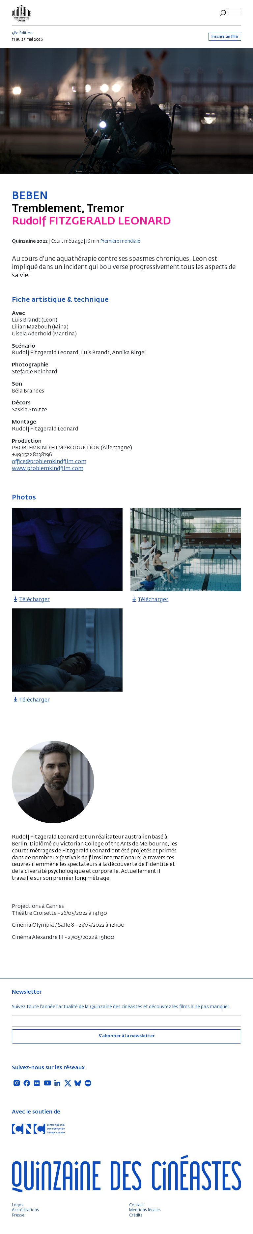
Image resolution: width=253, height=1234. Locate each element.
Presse (18, 1215)
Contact (136, 1205)
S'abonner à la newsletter (126, 1036)
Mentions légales (145, 1210)
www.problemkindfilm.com (47, 468)
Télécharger (31, 599)
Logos (17, 1205)
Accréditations (25, 1210)
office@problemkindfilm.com (49, 461)
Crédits (136, 1215)
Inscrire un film (224, 36)
